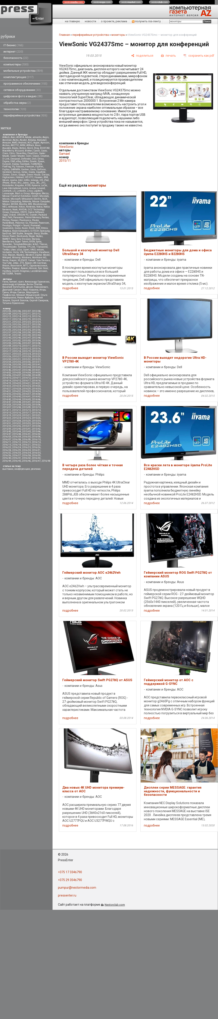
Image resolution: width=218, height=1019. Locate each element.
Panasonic (18, 217)
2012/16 (36, 316)
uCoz (19, 249)
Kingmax (24, 271)
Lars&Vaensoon (39, 271)
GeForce (41, 169)
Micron (6, 198)
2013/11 (26, 345)
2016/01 (26, 434)
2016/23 (6, 447)
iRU (19, 182)
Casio (44, 150)
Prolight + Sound (21, 225)
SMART (6, 239)
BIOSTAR (45, 148)
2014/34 (36, 391)
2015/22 (36, 415)
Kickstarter (8, 185)
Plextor (35, 220)
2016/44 (6, 460)
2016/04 (16, 436)
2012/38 (16, 332)
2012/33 (6, 329)
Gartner (25, 169)
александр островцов (14, 284)
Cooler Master (17, 156)
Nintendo (30, 206)
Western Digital (34, 254)
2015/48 (16, 434)
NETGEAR (7, 273)
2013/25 (36, 353)
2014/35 (6, 394)
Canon (36, 150)
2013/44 (26, 367)
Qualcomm (8, 228)
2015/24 (16, 418)
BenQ (30, 148)
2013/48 (26, 370)
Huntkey (6, 271)
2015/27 (6, 420)
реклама (36, 469)
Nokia (39, 206)
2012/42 (16, 335)
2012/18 (16, 319)
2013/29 (36, 356)
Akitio (16, 140)
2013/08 (36, 343)
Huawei (38, 177)
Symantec (7, 244)
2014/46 (36, 399)
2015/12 (16, 410)
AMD (14, 142)
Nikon (22, 206)
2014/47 (6, 402)
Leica (25, 188)
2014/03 (16, 372)
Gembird (7, 172)
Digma (5, 161)
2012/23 (26, 321)
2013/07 (26, 343)
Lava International (11, 188)
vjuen (21, 281)
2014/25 (26, 385)
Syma (38, 241)
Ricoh (32, 228)
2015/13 (26, 410)
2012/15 (26, 316)
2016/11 (6, 442)
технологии (14, 109)
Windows (26, 257)
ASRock (30, 145)
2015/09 (26, 407)
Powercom (44, 222)
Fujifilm (39, 166)
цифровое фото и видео (23, 96)
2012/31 (26, 327)
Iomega (34, 180)
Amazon (6, 142)
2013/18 (16, 351)
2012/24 (36, 321)
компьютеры (16, 64)
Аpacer (28, 263)
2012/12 (36, 313)
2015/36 (16, 426)
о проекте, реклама (114, 21)
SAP (14, 233)
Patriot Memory (33, 217)
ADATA (20, 137)
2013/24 (26, 353)
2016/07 (6, 439)
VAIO (33, 249)
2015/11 (6, 410)
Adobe (28, 137)
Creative (44, 156)
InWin (27, 180)
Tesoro (17, 273)
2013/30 (6, 359)
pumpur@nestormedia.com (77, 887)
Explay (15, 164)
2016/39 (36, 455)
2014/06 (6, 375)
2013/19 (26, 351)
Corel (28, 156)
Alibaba (32, 140)
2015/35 (6, 426)
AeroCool (7, 140)
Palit (10, 217)
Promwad (35, 225)
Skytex (39, 236)
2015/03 (6, 404)
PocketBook (8, 222)
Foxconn (20, 166)
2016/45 (16, 460)
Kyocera (36, 185)
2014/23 (6, 385)
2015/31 (6, 423)
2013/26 (6, 356)
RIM (38, 228)
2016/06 (36, 436)
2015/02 (36, 402)
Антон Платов (34, 284)
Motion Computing (11, 201)
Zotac (16, 263)
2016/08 (16, 439)
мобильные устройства (23, 70)
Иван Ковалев (30, 289)
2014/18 (36, 380)
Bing (36, 148)
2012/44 (36, 335)
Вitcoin (5, 265)
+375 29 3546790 (70, 880)
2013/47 (16, 370)
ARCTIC (15, 145)
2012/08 (36, 311)
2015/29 (26, 420)
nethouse (13, 206)
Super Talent (21, 241)
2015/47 (6, 434)
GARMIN (15, 169)
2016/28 (6, 450)
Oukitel (33, 214)
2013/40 (26, 364)
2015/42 (36, 428)
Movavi (6, 204)
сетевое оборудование (22, 90)
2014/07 (16, 375)
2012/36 (36, 329)
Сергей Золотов (19, 300)
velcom (40, 249)
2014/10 (6, 377)
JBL (38, 182)
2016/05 (26, 436)
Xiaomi (13, 260)
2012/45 (6, 337)
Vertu (16, 252)
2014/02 (6, 372)
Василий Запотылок (13, 287)
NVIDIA (23, 209)
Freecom (29, 166)
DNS (12, 161)
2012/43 (26, 335)
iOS (41, 180)
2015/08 (16, 407)
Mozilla (23, 204)
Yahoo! (31, 260)
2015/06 (36, 404)
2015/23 (6, 418)
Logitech (38, 190)
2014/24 (16, 385)
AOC (29, 142)
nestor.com (74, 2)
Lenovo (32, 188)
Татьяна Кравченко (13, 303)
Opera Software (36, 212)
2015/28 (16, 420)
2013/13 (6, 348)
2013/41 (36, 364)
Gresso (45, 174)
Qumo (18, 228)
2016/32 (6, 452)
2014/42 (36, 396)
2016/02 (36, 434)
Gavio (33, 169)
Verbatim (7, 252)
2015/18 (36, 412)
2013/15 (26, 348)
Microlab (44, 196)
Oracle (12, 214)
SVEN (32, 241)
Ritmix (44, 228)
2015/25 (26, 418)
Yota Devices (43, 260)
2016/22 (36, 444)
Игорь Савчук (17, 292)
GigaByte (41, 172)
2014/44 (16, 399)
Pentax (45, 217)
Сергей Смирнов (38, 300)
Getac (24, 172)
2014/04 (26, 372)
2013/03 (26, 340)
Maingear (36, 193)
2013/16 (36, 348)
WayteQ (20, 254)
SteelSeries (8, 241)
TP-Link (31, 246)
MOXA (14, 204)
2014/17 (26, 380)
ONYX (23, 212)
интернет (13, 51)
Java (32, 182)
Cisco (5, 153)
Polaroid (33, 222)
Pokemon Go (21, 222)
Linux (30, 190)
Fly (13, 166)
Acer (13, 137)
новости (90, 21)
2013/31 (16, 359)
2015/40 (16, 428)
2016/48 (46, 460)
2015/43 (6, 431)
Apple (36, 142)
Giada (32, 172)
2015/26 (36, 418)
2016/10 (36, 439)
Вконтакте (16, 265)
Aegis (46, 137)
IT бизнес (13, 45)
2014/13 (36, 377)
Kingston (19, 185)
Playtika (6, 268)
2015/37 (26, 426)
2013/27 (16, 356)
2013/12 (36, 345)
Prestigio (7, 225)
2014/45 (26, 399)
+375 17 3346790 (70, 872)
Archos (6, 145)
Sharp (37, 233)
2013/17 (6, 351)
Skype (32, 236)
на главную (72, 21)
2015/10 (36, 407)
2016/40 (6, 458)
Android (22, 142)
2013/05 (6, 343)
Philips (6, 220)
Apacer (24, 268)
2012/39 (26, 332)
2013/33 (36, 359)
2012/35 (26, 329)
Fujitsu (6, 169)
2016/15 (6, 444)
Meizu (45, 193)
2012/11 (26, 313)
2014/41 (26, 396)
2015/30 (36, 420)
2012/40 (36, 332)
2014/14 (6, 380)
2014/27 (6, 388)
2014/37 (26, 394)
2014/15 (16, 380)
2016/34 (26, 452)
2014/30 (36, 388)
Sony (13, 239)
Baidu (15, 148)
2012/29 (6, 327)
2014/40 (16, 396)
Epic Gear (43, 268)
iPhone (5, 182)
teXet (35, 244)
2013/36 (26, 362)
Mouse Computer (41, 201)
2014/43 (6, 399)
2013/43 (16, 367)
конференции (22, 469)
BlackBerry (8, 150)
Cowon (35, 156)
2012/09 (6, 313)
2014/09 (36, 375)
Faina (5, 281)
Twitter (6, 249)
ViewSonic (44, 252)
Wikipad (6, 257)
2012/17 (6, 319)
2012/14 (16, 316)
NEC (4, 206)
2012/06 (16, 311)
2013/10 (16, 345)
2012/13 (6, 316)
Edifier (25, 161)
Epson (41, 161)
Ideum (5, 180)
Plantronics (25, 220)
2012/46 (16, 337)
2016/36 (6, 455)
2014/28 (16, 388)
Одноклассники (38, 265)
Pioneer (14, 220)
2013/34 (6, 362)
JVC (43, 182)
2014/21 (26, 383)
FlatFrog (6, 166)
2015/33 (26, 423)
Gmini (14, 174)
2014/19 (6, 383)
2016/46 (26, 460)
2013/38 (6, 364)
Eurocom (6, 164)
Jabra (25, 182)
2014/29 (26, 388)
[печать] (168, 56)
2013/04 (36, 340)
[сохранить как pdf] (199, 56)
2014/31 (6, 391)
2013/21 (6, 353)
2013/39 (16, 364)
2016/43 (36, 458)
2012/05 (6, 311)
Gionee (6, 174)
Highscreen (8, 177)
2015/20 (16, 415)
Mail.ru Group (22, 193)
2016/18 (16, 444)
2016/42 (26, 458)
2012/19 (26, 319)
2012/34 (16, 329)
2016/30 (26, 450)
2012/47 (26, 337)
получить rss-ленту (146, 21)
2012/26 (16, 324)
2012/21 (6, 321)
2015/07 (6, 407)
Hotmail (20, 177)
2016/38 (26, 455)
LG (14, 190)
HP (26, 177)
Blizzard (19, 150)
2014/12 (26, 377)
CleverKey (21, 153)
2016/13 (26, 442)
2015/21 (26, 415)
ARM (22, 145)
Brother (28, 150)
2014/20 (16, 383)
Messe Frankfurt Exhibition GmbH (20, 196)
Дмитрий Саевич (12, 289)
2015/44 (16, 431)
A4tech (6, 137)
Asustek (6, 148)
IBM (46, 177)
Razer (25, 228)
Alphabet (41, 140)
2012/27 (26, 324)
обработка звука (17, 102)
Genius (16, 172)
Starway (36, 239)
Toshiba (22, 246)
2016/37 (16, 455)
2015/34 (36, 423)
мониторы (118, 34)
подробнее (70, 288)
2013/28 (26, 356)
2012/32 (36, 327)
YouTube (7, 263)
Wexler (46, 254)
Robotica (6, 231)
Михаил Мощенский (27, 295)
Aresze (33, 268)
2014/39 (6, 396)
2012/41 (6, 335)
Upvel (26, 249)
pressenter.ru (67, 895)
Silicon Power (9, 236)
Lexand (41, 188)
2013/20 (36, 351)
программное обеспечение (25, 83)
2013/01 (6, 340)
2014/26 (36, 385)
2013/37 (36, 362)
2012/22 (16, 321)
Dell (34, 158)
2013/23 (16, 353)
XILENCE (22, 260)
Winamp (16, 257)
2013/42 (6, 367)
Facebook (25, 164)
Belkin (22, 148)
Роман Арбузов (25, 297)
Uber (13, 249)
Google (22, 174)
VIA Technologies (29, 252)
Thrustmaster (9, 246)
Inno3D (15, 271)
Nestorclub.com (115, 904)
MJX (44, 198)
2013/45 (36, 367)
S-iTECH (35, 231)
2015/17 (26, 412)
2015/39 (6, 428)
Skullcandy (22, 236)
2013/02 (16, 340)
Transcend (42, 246)
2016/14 (36, 442)
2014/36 (16, 394)
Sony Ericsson (24, 239)
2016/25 (26, 447)
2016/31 (36, 450)
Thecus (43, 244)
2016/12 (16, 442)
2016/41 (16, 458)
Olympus (14, 212)
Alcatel (23, 140)
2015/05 (26, 404)
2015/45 (26, 431)
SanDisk (6, 233)
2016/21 (26, 444)
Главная (64, 34)
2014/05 (36, 372)
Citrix (12, 153)
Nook (15, 209)
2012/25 (6, 324)
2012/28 (36, 324)
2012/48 (36, 337)
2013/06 (16, 343)
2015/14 (36, 410)
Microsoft (15, 198)
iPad (46, 180)
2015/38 (36, 426)
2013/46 (6, 370)
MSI (30, 204)
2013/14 (16, 348)
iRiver (13, 182)
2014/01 (36, 370)
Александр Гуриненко (37, 281)
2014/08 (26, 375)
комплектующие (18, 77)
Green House (34, 174)
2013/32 (26, 359)
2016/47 (36, 460)
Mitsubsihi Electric (31, 198)
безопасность (15, 58)
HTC (31, 177)
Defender (26, 158)
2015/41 (26, 428)
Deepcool (15, 158)
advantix (37, 137)
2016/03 (6, 436)
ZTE (22, 263)
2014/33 (26, 391)
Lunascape (8, 193)
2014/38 (36, 394)
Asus (38, 145)
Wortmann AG (39, 257)
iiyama (13, 180)
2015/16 (16, 412)
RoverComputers (20, 231)
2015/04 (16, 404)
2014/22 (36, 383)
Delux (40, 158)
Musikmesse (40, 204)
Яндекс (16, 268)
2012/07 (26, 311)
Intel (20, 180)
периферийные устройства (25, 115)
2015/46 (36, 431)
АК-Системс (39, 263)
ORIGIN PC (23, 214)
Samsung (45, 231)
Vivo (4, 254)
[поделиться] (142, 56)
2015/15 (6, 412)
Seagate (28, 233)
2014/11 (16, 377)
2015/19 (6, 415)
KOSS (28, 185)
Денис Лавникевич (37, 287)
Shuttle (44, 233)
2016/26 (36, 447)
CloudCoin (32, 153)
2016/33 (16, 452)
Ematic (33, 161)
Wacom (11, 254)
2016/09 (26, 439)
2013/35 (16, 362)
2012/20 (36, 319)
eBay (18, 161)
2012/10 (16, 313)
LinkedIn (21, 190)
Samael (13, 281)
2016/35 (36, 452)
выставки (7, 469)
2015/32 (16, 423)
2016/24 (16, 447)
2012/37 (6, 332)
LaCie (44, 185)
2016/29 (16, 450)
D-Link (5, 158)
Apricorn (45, 142)
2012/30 (16, 327)
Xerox (5, 260)
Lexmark (7, 190)
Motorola (26, 201)
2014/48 (16, 402)
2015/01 (26, 402)
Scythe (20, 233)
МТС (25, 265)
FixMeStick (36, 164)
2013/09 (6, 345)
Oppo (5, 214)
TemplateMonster (22, 244)
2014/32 (16, 391)
